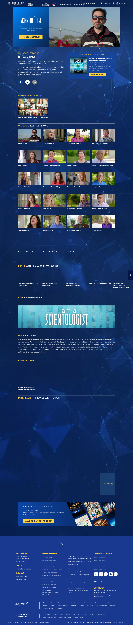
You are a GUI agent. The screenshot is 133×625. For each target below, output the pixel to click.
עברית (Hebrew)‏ (109, 603)
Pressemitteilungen (21, 576)
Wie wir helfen (102, 614)
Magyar (45, 605)
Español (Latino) (82, 603)
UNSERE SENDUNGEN (45, 4)
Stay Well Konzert (73, 564)
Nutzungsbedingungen (74, 622)
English (45, 603)
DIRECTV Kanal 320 (100, 557)
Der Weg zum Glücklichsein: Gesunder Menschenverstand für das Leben (79, 575)
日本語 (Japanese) (63, 605)
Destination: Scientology (49, 560)
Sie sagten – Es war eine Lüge (76, 582)
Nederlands (74, 605)
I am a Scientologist (47, 581)
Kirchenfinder (82, 614)
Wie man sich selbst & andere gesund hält (79, 567)
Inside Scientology (47, 557)
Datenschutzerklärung (106, 622)
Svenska (112, 605)
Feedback (99, 582)
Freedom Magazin (79, 617)
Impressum (119, 622)
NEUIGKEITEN (77, 4)
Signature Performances (49, 587)
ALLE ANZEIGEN (107, 484)
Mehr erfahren (97, 74)
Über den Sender (20, 561)
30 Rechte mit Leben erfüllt (76, 588)
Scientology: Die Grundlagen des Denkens (50, 593)
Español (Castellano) (95, 603)
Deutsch (60, 603)
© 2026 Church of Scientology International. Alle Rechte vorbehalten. (29, 622)
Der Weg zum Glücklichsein (76, 572)
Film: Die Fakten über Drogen (77, 579)
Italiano (53, 605)
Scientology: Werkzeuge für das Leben (79, 561)
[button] (130, 275)
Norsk (82, 605)
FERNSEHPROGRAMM (66, 4)
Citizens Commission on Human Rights (78, 591)
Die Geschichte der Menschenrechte (78, 585)
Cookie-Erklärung (90, 622)
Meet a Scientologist (48, 563)
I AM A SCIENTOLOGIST (28, 53)
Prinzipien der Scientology (49, 572)
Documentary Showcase (49, 584)
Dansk (52, 603)
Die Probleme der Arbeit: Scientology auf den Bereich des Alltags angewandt (79, 557)
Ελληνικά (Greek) (70, 603)
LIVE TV (19, 565)
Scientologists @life (47, 590)
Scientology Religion (65, 617)
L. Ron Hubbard (70, 614)
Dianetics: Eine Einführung (50, 578)
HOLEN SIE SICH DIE (89, 4)
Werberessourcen (20, 579)
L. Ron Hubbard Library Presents (51, 575)
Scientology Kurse (58, 614)
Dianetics (91, 614)
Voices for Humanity (48, 566)
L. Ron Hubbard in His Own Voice (52, 569)
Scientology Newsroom (49, 617)
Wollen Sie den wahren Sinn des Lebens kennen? (100, 60)
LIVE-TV (55, 4)
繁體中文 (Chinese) (48, 608)
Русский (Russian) (101, 605)
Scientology (46, 614)
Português (90, 605)
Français (59, 608)
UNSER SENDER (30, 4)
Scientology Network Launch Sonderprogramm (23, 557)
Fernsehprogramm (23, 569)
